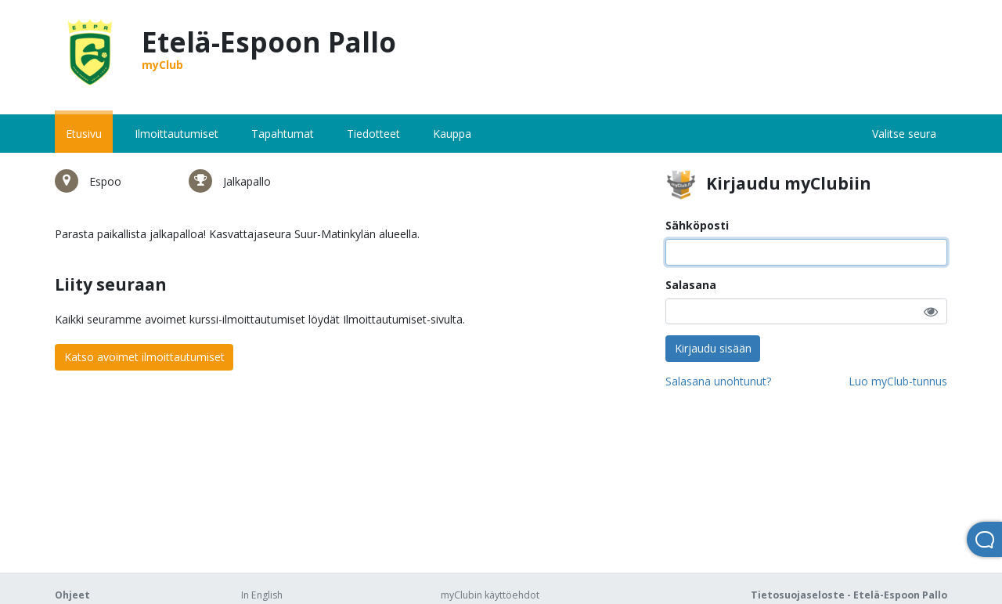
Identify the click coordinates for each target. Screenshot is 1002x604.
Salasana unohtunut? (718, 381)
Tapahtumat (282, 133)
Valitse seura (904, 133)
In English (262, 595)
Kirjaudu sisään (713, 348)
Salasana (690, 284)
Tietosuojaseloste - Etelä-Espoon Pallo (849, 595)
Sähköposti (697, 225)
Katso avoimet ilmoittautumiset (144, 356)
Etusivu (84, 133)
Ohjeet (72, 595)
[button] (931, 311)
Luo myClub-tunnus (898, 381)
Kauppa (452, 133)
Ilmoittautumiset (176, 133)
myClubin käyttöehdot (490, 595)
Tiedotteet (373, 133)
